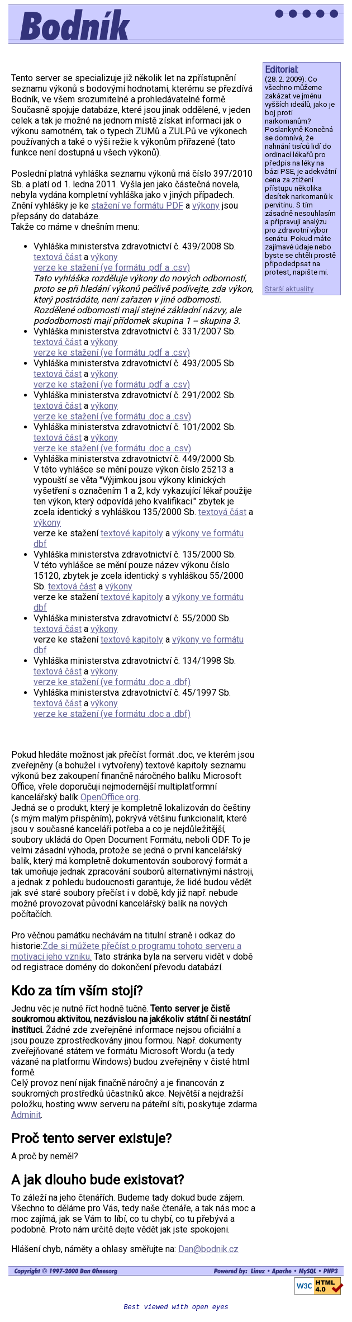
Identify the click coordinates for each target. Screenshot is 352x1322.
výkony (206, 205)
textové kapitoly (132, 533)
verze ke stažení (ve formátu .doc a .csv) (112, 416)
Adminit (26, 1114)
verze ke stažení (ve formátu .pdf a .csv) (112, 267)
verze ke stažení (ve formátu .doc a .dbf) (112, 682)
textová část (58, 257)
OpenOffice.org (109, 797)
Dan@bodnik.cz (208, 1249)
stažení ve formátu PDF (137, 205)
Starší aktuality (289, 289)
